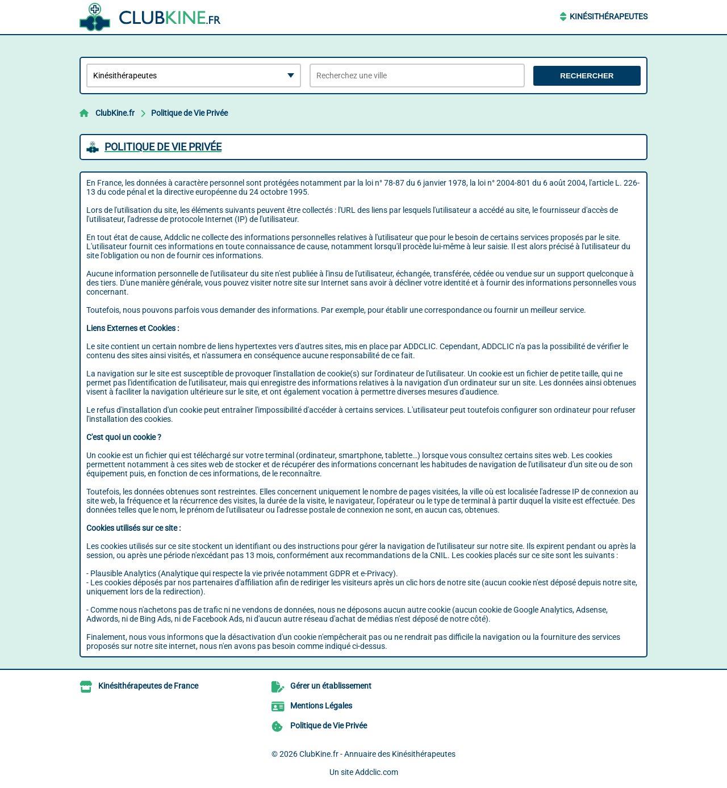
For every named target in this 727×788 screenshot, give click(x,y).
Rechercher (586, 76)
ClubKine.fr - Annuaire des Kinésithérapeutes (377, 753)
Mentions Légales (321, 705)
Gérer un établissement (330, 685)
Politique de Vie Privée (189, 113)
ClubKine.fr (115, 113)
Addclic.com (376, 772)
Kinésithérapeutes (608, 16)
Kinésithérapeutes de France (148, 685)
